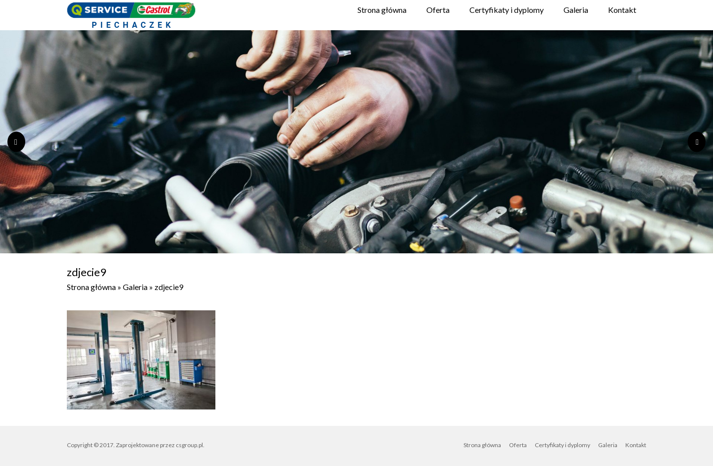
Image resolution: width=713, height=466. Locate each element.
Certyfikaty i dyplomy (506, 9)
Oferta (438, 9)
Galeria (575, 9)
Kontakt (622, 9)
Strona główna (382, 9)
